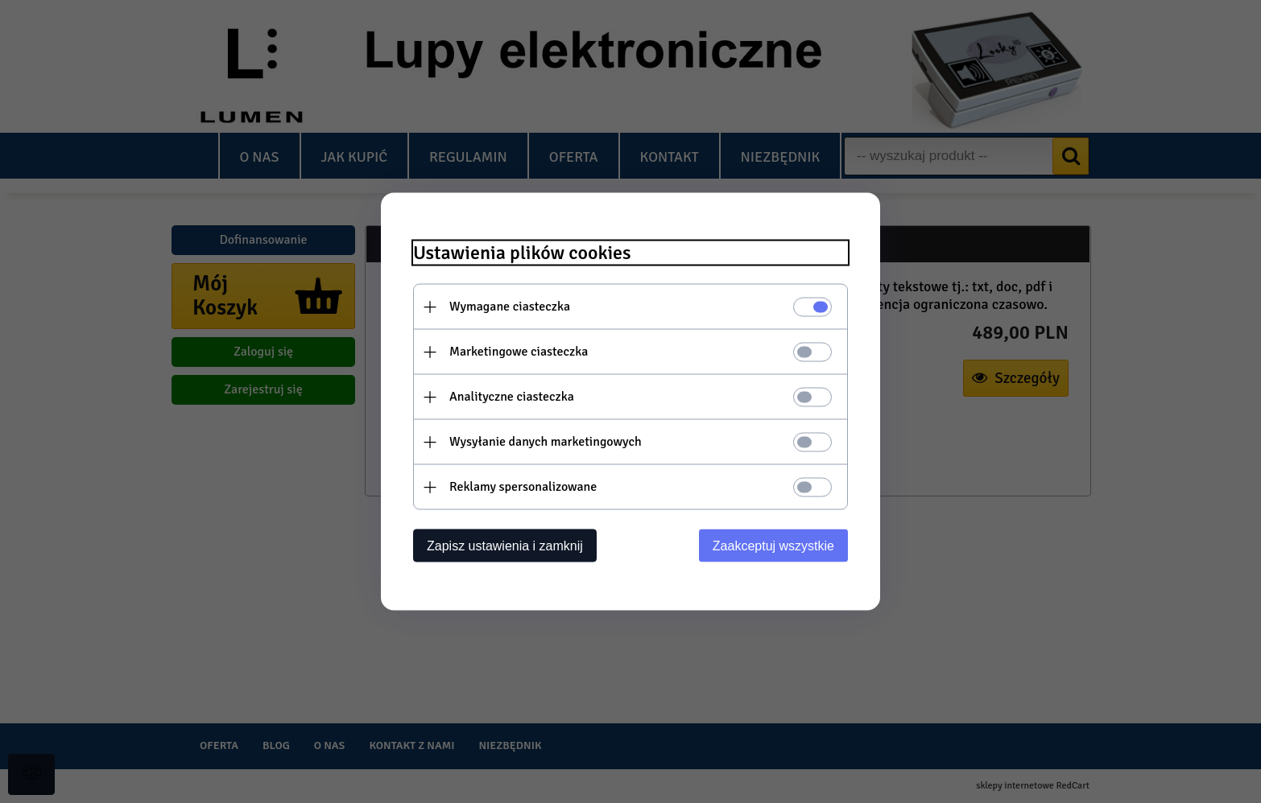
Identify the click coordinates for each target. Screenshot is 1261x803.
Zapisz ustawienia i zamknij (505, 546)
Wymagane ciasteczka (509, 307)
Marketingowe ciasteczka (518, 352)
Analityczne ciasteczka (511, 397)
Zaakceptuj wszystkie (773, 546)
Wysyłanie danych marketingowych (545, 442)
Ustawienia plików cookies (522, 253)
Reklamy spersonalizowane (523, 487)
